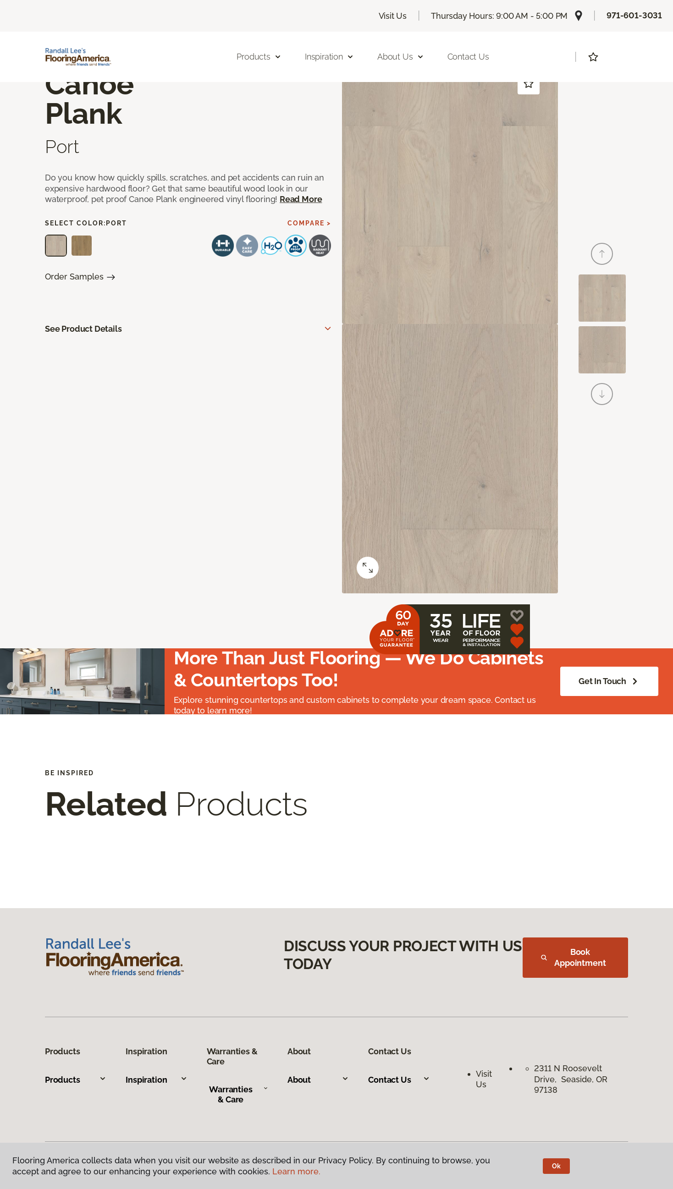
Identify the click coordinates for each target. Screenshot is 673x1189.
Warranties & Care (238, 1094)
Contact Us (468, 56)
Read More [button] (301, 199)
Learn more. (296, 1171)
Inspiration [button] (329, 56)
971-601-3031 (634, 15)
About (318, 1080)
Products (75, 1080)
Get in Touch (609, 681)
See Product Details (83, 329)
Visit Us (393, 16)
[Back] (602, 254)
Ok (556, 1166)
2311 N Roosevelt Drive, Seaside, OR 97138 (570, 1079)
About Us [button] (400, 56)
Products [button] (259, 56)
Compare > (309, 223)
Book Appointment (573, 957)
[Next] (602, 394)
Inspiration (156, 1080)
